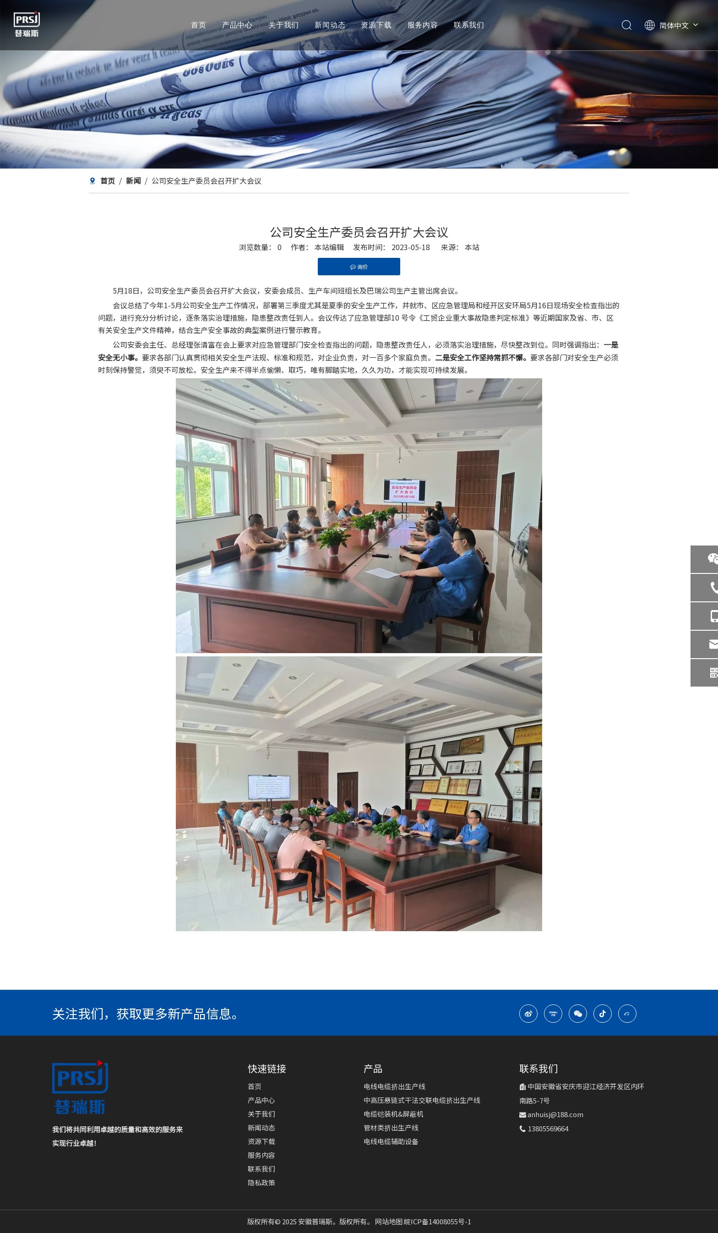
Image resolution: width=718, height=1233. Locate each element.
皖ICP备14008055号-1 (437, 1221)
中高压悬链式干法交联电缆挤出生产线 (422, 1100)
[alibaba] (627, 1013)
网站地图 (389, 1221)
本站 (472, 246)
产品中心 (237, 25)
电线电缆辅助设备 (391, 1141)
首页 (199, 25)
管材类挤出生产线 (391, 1127)
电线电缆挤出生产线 (394, 1086)
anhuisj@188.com (555, 1114)
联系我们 (469, 25)
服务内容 (423, 25)
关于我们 (283, 25)
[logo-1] (80, 1087)
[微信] (578, 1013)
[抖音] (602, 1013)
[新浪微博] (528, 1013)
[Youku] (553, 1013)
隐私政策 (261, 1182)
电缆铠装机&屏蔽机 (394, 1113)
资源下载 (376, 25)
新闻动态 (330, 25)
